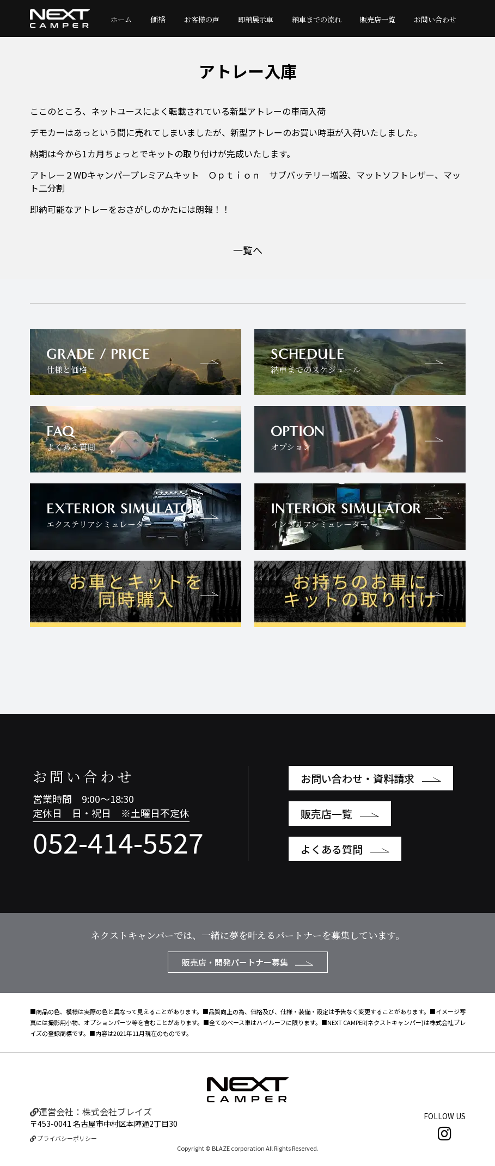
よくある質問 (345, 849)
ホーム (121, 19)
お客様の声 (201, 19)
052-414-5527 (118, 841)
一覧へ (247, 250)
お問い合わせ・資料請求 (371, 778)
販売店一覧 (377, 19)
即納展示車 (255, 19)
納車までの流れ (316, 19)
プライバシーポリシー (63, 1138)
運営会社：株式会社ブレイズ (91, 1111)
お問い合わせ (435, 19)
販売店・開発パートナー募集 (248, 962)
